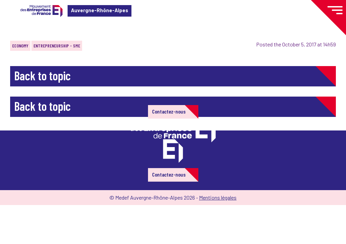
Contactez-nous (169, 111)
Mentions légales (218, 197)
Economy (20, 45)
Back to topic (42, 75)
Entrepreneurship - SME (56, 45)
